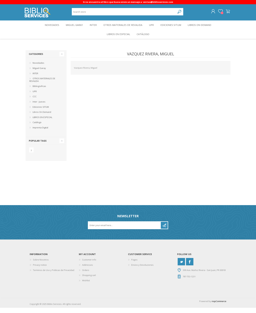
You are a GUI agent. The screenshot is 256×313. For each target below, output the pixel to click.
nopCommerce (219, 306)
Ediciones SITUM (173, 27)
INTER (92, 27)
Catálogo (143, 38)
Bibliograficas (39, 91)
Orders (85, 275)
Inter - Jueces (39, 106)
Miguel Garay (72, 27)
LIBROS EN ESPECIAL (117, 38)
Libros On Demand (202, 27)
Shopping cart (226, 12)
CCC (35, 101)
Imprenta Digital (40, 132)
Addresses (87, 269)
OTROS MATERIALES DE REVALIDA (123, 27)
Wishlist (86, 285)
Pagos (134, 264)
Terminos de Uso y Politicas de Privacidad (53, 275)
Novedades (49, 27)
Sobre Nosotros (41, 264)
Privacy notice (40, 269)
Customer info (89, 264)
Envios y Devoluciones (142, 269)
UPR (152, 27)
